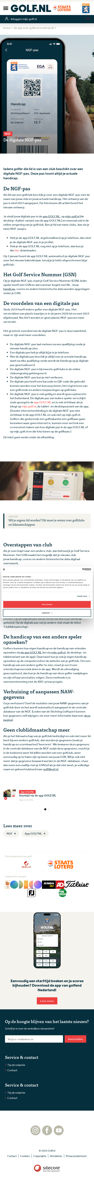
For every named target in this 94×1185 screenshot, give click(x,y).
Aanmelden (75, 1039)
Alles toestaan (47, 604)
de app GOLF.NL (31, 652)
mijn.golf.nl (72, 216)
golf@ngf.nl (50, 769)
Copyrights (39, 1156)
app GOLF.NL (51, 216)
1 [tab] (45, 809)
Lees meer (47, 1001)
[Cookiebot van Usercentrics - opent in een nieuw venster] (76, 569)
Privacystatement (76, 1156)
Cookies (25, 1156)
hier (17, 250)
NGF (10, 833)
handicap (9, 289)
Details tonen (82, 596)
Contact (12, 1070)
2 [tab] (48, 809)
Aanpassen (47, 613)
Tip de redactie (16, 1065)
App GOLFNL (33, 833)
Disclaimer (56, 1156)
